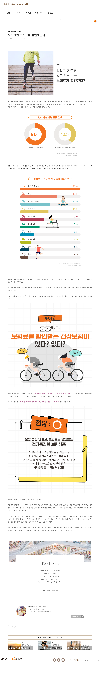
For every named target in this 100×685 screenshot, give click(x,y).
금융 (18, 13)
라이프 (28, 13)
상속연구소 (49, 13)
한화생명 (38, 13)
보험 (8, 13)
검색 (95, 21)
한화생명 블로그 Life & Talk (15, 4)
